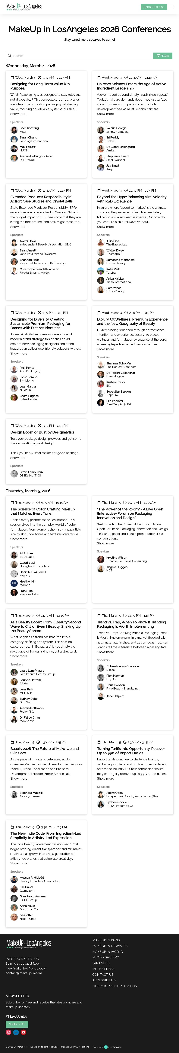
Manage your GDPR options (75, 1046)
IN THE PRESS (103, 969)
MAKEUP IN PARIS (106, 940)
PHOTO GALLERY (105, 957)
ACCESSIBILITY (104, 980)
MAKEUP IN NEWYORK (110, 946)
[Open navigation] (171, 7)
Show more (18, 114)
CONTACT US (103, 974)
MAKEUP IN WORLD (107, 952)
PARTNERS (101, 963)
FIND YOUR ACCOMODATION (114, 986)
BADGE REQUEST (154, 7)
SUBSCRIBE (17, 1024)
